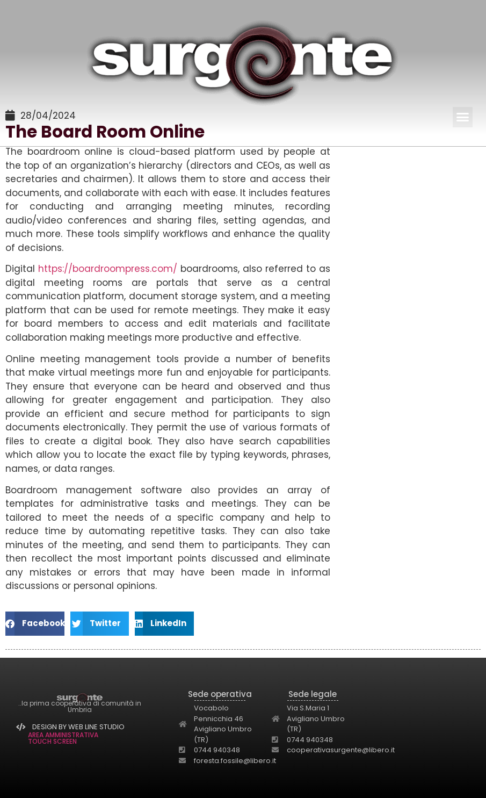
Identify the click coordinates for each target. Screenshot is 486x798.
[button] (463, 117)
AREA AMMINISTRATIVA (63, 734)
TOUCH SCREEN (52, 741)
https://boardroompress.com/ (107, 268)
